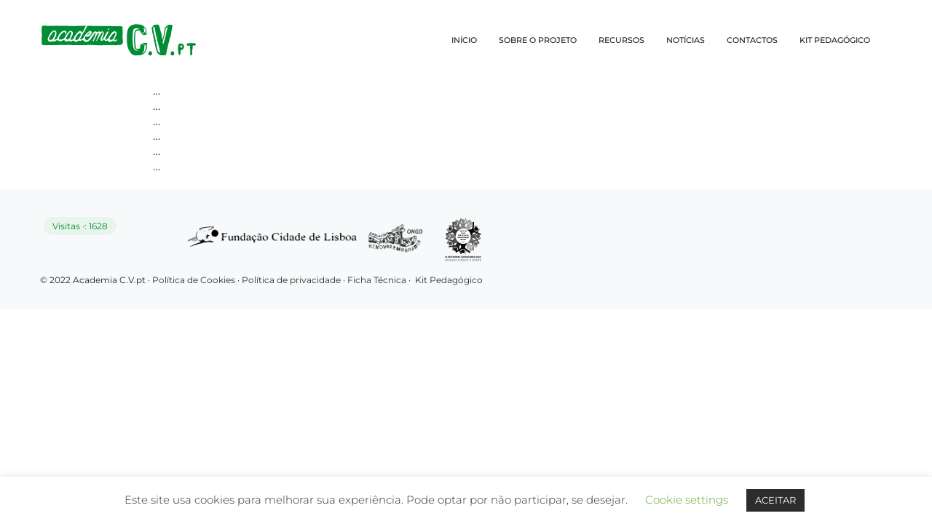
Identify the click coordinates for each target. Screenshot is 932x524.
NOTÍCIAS (685, 40)
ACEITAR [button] (775, 500)
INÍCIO (464, 40)
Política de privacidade (292, 279)
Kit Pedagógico (449, 279)
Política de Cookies (193, 279)
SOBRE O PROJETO (538, 40)
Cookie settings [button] (686, 500)
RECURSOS (621, 40)
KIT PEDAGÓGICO (834, 40)
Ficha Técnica (376, 279)
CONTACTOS (752, 40)
